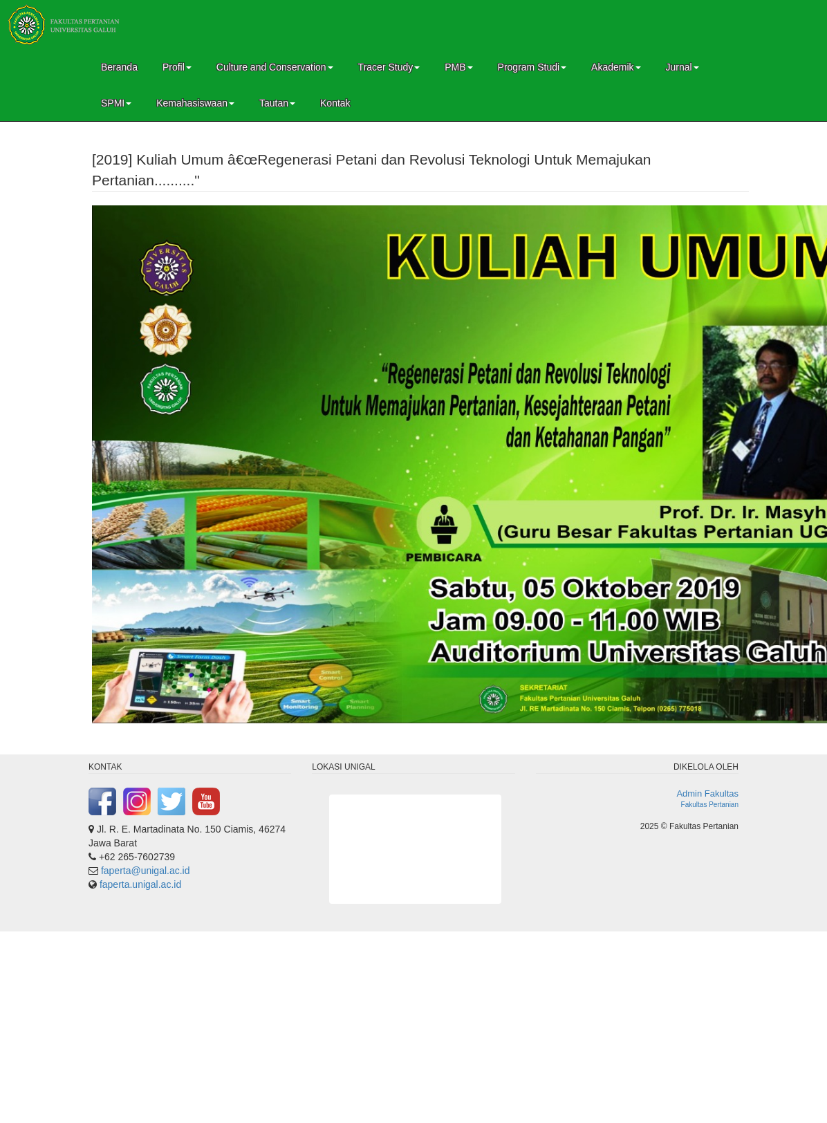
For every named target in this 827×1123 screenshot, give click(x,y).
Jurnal (682, 67)
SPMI (116, 103)
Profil (177, 67)
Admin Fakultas (707, 793)
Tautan (277, 103)
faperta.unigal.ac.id (140, 884)
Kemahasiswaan (195, 103)
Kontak (335, 103)
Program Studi (532, 67)
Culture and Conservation (274, 67)
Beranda (119, 67)
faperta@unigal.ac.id (145, 870)
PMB (458, 67)
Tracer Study (389, 67)
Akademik (615, 67)
